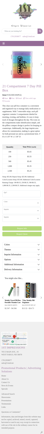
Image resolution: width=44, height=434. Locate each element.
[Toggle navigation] (3, 43)
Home (3, 376)
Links (3, 407)
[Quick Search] (19, 31)
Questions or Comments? (10, 412)
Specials (4, 389)
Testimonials (6, 404)
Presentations (6, 401)
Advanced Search (8, 394)
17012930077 (15, 36)
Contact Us (5, 382)
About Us (5, 379)
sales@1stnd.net (28, 36)
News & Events (7, 386)
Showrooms (5, 397)
